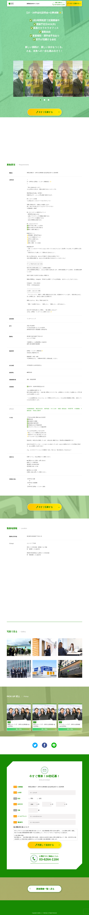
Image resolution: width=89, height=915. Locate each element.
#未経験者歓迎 (30, 408)
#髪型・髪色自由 (62, 408)
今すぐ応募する (72, 3)
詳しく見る (19, 729)
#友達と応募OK (37, 410)
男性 (31, 798)
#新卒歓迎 (46, 408)
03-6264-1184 (59, 4)
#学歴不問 (70, 408)
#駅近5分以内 (39, 408)
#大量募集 (77, 408)
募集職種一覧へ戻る (45, 889)
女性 (39, 798)
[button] (72, 79)
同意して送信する (44, 845)
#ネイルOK (53, 408)
